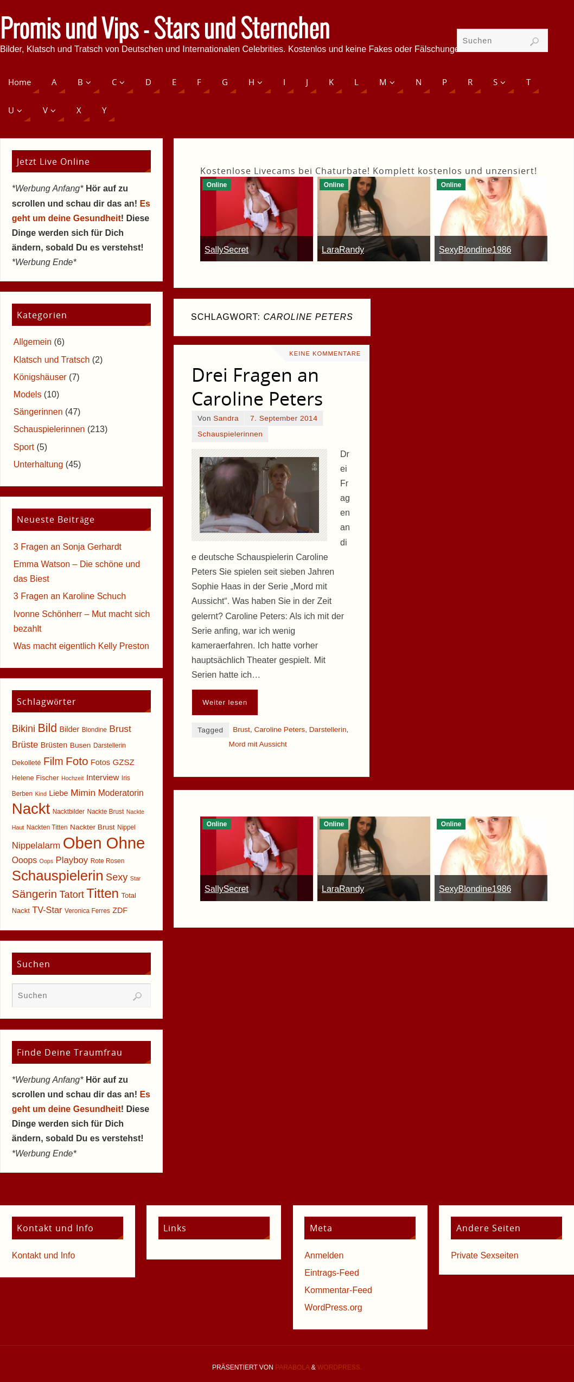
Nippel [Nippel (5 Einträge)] (126, 827)
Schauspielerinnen (230, 434)
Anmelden (323, 1255)
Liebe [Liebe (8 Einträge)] (58, 793)
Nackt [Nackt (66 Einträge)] (31, 808)
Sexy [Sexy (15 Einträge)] (116, 877)
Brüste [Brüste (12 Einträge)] (25, 745)
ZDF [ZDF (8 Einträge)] (119, 910)
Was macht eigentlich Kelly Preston (81, 646)
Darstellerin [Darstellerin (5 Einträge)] (109, 745)
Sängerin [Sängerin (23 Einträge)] (34, 894)
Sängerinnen (38, 411)
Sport (24, 447)
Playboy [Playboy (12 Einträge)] (72, 860)
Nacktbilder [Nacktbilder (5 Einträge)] (69, 811)
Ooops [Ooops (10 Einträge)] (24, 860)
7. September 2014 (283, 418)
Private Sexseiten (485, 1255)
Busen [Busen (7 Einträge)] (80, 745)
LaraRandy (343, 249)
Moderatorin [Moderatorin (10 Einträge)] (121, 793)
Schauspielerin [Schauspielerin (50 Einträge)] (58, 875)
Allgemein (33, 341)
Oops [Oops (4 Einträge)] (46, 861)
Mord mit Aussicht (258, 744)
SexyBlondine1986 (475, 249)
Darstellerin (328, 729)
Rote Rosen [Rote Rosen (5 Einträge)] (108, 861)
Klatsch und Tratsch (52, 359)
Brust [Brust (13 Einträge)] (120, 728)
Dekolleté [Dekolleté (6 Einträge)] (26, 763)
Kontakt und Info (43, 1255)
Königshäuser (40, 377)
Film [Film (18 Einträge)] (53, 761)
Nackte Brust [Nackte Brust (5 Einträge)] (105, 811)
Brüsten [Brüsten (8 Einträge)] (54, 745)
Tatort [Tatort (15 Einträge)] (72, 894)
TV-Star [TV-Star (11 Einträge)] (47, 910)
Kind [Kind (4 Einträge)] (41, 793)
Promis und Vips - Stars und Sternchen (165, 30)
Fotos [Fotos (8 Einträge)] (100, 762)
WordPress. (339, 1367)
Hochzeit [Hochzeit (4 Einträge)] (72, 778)
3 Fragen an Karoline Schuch (70, 596)
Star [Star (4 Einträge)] (135, 878)
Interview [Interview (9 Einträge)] (102, 777)
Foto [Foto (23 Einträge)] (77, 761)
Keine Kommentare (325, 353)
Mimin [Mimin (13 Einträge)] (83, 792)
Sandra (226, 418)
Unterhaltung (38, 464)
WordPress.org (333, 1307)
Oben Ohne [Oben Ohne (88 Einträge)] (104, 843)
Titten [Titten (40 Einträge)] (102, 893)
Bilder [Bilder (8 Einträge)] (69, 729)
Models (28, 394)
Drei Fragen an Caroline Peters (257, 386)
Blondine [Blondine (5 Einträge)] (94, 730)
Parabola (292, 1367)
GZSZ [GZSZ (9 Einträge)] (123, 762)
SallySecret (226, 249)
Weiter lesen (224, 702)
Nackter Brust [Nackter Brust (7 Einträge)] (92, 827)
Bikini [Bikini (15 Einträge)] (23, 728)
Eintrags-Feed (331, 1272)
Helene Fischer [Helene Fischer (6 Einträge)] (35, 778)
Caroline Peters (279, 729)
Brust (241, 729)
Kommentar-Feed (338, 1290)
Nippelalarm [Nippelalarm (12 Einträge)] (36, 845)
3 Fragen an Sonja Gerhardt (68, 546)
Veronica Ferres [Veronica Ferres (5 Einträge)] (87, 911)
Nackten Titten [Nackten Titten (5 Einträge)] (47, 827)
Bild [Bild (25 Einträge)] (47, 728)
